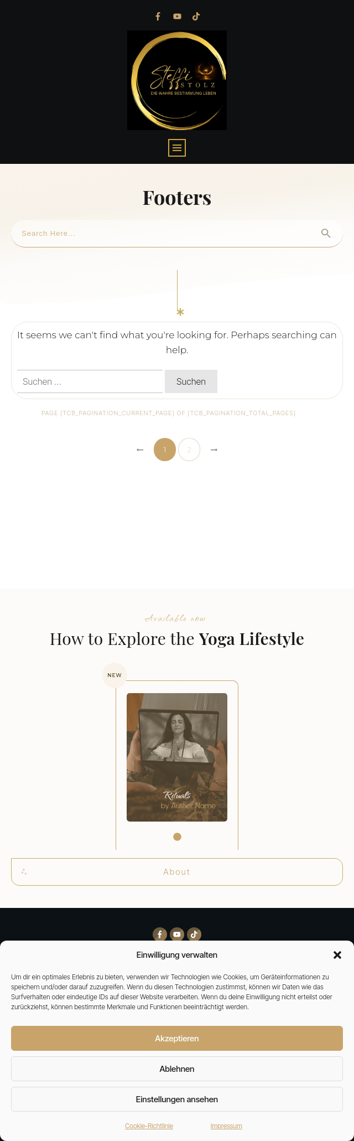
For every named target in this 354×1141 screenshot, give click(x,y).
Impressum (226, 1126)
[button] (337, 955)
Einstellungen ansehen (177, 1099)
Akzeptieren (177, 1038)
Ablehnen (177, 1068)
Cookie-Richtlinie (149, 1126)
